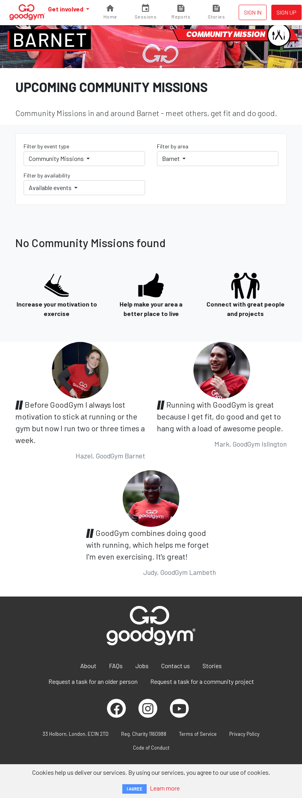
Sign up (286, 12)
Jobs (142, 665)
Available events (51, 187)
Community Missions (57, 158)
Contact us (175, 665)
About (88, 665)
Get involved (66, 9)
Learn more (165, 788)
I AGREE (134, 788)
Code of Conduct (151, 747)
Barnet (50, 39)
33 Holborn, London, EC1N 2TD (75, 734)
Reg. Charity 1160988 (143, 734)
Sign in (252, 12)
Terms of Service (198, 734)
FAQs (116, 665)
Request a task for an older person (93, 681)
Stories (212, 665)
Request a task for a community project (202, 681)
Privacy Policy (244, 734)
